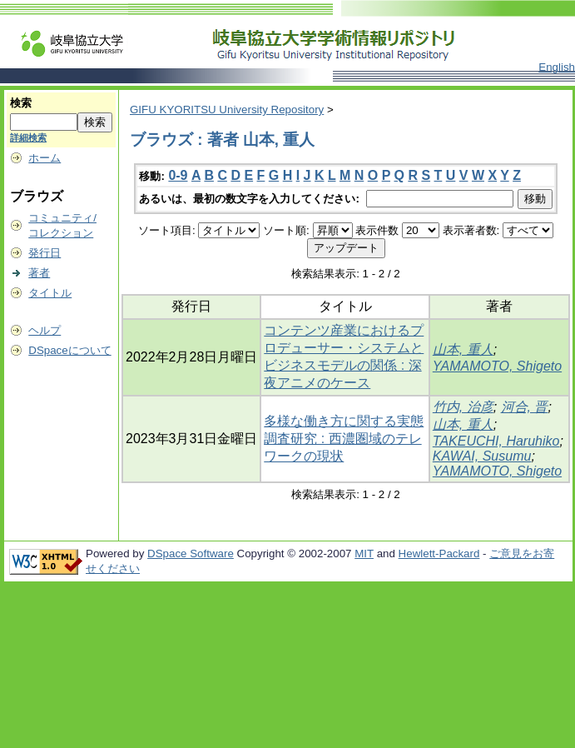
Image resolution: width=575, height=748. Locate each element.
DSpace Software (190, 553)
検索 (21, 103)
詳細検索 (28, 137)
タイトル (50, 293)
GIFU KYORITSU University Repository (227, 109)
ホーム (44, 158)
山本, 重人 (463, 349)
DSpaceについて (69, 350)
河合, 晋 (524, 407)
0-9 (177, 175)
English (556, 67)
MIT (364, 553)
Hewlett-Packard (439, 553)
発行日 (44, 253)
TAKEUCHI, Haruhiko (496, 441)
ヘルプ (44, 330)
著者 (39, 273)
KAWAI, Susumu (482, 456)
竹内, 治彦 (463, 407)
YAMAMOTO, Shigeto (497, 366)
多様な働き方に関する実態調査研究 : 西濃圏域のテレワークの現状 (344, 438)
